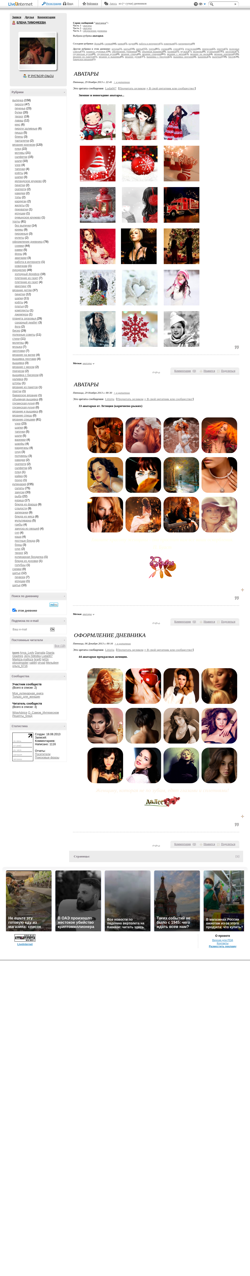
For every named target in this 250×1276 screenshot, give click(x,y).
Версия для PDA (222, 940)
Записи (16, 17)
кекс (17, 124)
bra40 (37, 659)
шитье (16, 573)
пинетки (20, 185)
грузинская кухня (23, 403)
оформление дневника (27, 241)
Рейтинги (92, 3)
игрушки (20, 213)
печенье (20, 108)
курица (19, 500)
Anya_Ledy (27, 652)
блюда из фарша (26, 504)
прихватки (21, 209)
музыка (17, 346)
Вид (202, 5)
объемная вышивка (25, 399)
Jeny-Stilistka (32, 656)
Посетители (42, 754)
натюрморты (185, 43)
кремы (19, 229)
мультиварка (23, 520)
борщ (18, 544)
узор (18, 165)
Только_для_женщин (26, 696)
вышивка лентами (24, 359)
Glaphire (17, 656)
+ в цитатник (122, 82)
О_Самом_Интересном (43, 712)
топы (18, 197)
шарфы (19, 443)
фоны (18, 254)
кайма (19, 476)
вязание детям (22, 290)
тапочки (20, 169)
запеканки (21, 512)
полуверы (21, 456)
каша (18, 536)
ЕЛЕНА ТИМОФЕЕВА (14, 23)
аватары (87, 25)
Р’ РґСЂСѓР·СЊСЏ (41, 76)
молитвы (18, 342)
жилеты (20, 205)
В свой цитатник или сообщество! (170, 88)
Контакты (222, 943)
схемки (19, 245)
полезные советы (23, 334)
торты (16, 221)
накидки (20, 193)
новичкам (21, 266)
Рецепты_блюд (22, 716)
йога (17, 326)
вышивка (18, 363)
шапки (19, 177)
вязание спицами (23, 419)
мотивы (20, 153)
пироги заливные (26, 128)
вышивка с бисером (25, 375)
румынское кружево (28, 217)
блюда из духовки (26, 561)
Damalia (40, 652)
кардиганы (22, 448)
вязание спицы (22, 415)
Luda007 (47, 656)
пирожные (21, 233)
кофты (19, 173)
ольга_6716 (20, 666)
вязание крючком (23, 144)
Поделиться (228, 370)
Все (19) (60, 646)
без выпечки (23, 225)
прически (18, 371)
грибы (19, 524)
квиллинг (21, 286)
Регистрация (53, 3)
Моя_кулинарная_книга (27, 693)
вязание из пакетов (25, 387)
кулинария (19, 484)
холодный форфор (27, 274)
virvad (41, 662)
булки (18, 112)
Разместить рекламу (222, 946)
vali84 (33, 662)
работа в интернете (28, 262)
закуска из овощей (27, 528)
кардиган (21, 201)
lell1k (45, 659)
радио (131, 43)
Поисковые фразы (47, 757)
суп (17, 532)
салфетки (21, 157)
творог (19, 116)
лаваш (19, 120)
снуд (18, 452)
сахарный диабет (26, 322)
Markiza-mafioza (22, 659)
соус (18, 549)
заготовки (18, 351)
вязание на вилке (23, 355)
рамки (19, 249)
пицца (19, 132)
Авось (113, 3)
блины (19, 136)
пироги (19, 104)
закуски (19, 492)
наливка (17, 379)
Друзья (29, 17)
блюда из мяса (24, 516)
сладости (21, 508)
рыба (18, 496)
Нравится (209, 370)
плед (18, 148)
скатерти (20, 189)
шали (18, 161)
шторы (16, 383)
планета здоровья (24, 318)
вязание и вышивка (25, 411)
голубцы (20, 565)
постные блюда (25, 540)
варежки (20, 439)
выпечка (17, 100)
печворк (20, 577)
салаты (19, 488)
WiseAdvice (19, 712)
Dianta (50, 652)
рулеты (19, 237)
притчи (16, 391)
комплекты (22, 310)
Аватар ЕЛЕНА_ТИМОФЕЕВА (37, 51)
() (194, 370)
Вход (70, 3)
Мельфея (52, 662)
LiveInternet (21, 4)
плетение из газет (26, 278)
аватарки (21, 258)
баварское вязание (25, 395)
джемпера (21, 314)
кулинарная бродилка (29, 557)
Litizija (109, 399)
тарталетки (22, 140)
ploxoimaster (20, 662)
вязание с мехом (23, 367)
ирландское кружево (28, 181)
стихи (16, 338)
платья (19, 306)
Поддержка (196, 4)
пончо (19, 480)
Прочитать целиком (132, 88)
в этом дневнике (26, 610)
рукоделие (19, 270)
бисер (16, 330)
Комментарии (46, 17)
